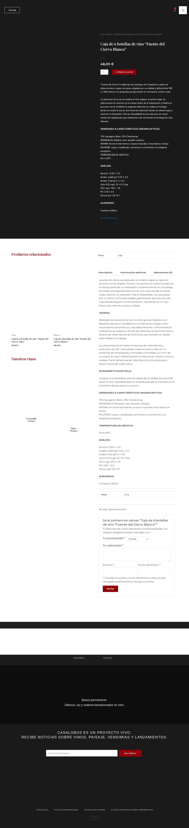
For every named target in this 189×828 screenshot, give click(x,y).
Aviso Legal (42, 810)
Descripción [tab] (106, 272)
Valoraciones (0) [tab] (108, 278)
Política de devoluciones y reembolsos (132, 810)
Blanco (110, 34)
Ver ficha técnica (108, 218)
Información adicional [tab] (134, 272)
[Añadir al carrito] (125, 72)
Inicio (102, 34)
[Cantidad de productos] (104, 72)
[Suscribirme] (130, 753)
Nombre (108, 571)
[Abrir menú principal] (183, 10)
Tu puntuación (114, 544)
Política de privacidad (66, 810)
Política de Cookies (94, 810)
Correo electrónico (149, 571)
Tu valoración (113, 551)
